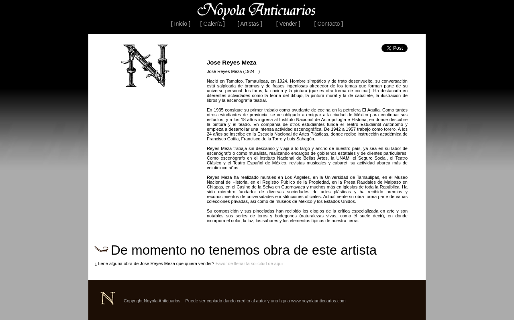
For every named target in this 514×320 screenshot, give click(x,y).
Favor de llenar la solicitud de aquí (249, 263)
